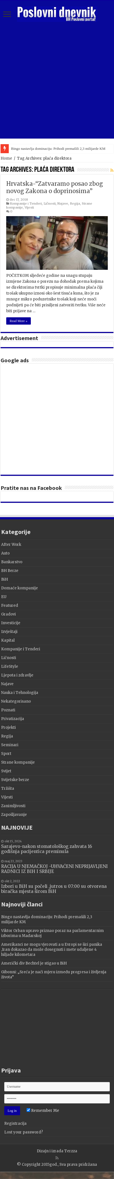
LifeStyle (9, 666)
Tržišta (7, 788)
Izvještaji (9, 631)
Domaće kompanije (19, 588)
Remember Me (43, 1110)
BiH (4, 579)
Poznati (8, 710)
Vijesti (29, 207)
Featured (9, 605)
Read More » (18, 321)
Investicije (10, 623)
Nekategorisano (16, 701)
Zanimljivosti (13, 806)
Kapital (8, 640)
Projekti (8, 727)
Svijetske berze (15, 779)
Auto (5, 553)
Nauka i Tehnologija (19, 692)
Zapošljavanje (14, 814)
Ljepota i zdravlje (17, 675)
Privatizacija (12, 718)
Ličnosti (50, 203)
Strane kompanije (18, 762)
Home (6, 158)
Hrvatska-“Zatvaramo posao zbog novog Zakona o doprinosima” (54, 187)
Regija (75, 203)
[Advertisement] (53, 419)
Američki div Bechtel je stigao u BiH (34, 963)
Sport (6, 753)
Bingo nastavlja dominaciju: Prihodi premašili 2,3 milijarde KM (58, 148)
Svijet (6, 771)
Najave (62, 203)
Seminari (9, 745)
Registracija (15, 1123)
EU (4, 596)
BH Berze (9, 570)
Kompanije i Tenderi (26, 203)
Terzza (70, 1151)
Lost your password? (23, 1132)
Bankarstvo (11, 562)
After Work (11, 544)
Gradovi (8, 614)
